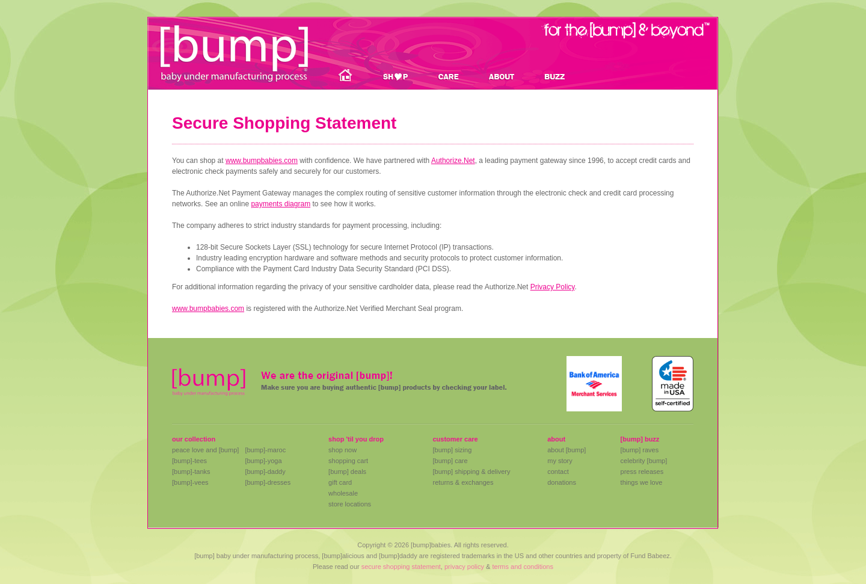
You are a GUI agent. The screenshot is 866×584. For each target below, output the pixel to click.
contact (557, 471)
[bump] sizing (451, 449)
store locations (349, 504)
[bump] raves (640, 449)
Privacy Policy (552, 287)
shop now (342, 449)
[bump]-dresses (267, 482)
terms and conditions (522, 566)
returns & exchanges (462, 482)
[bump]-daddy (265, 471)
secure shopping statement (401, 566)
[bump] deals (347, 471)
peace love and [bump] (205, 449)
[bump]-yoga (263, 460)
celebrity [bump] (644, 460)
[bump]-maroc (265, 449)
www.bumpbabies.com (262, 160)
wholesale (343, 493)
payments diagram (280, 204)
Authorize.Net (453, 160)
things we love (642, 482)
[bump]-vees (190, 482)
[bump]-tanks (191, 471)
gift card (340, 482)
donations (561, 482)
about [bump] (566, 449)
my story (560, 460)
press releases (642, 471)
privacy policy (464, 566)
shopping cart (348, 460)
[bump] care (449, 460)
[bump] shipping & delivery (471, 471)
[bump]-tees (189, 460)
